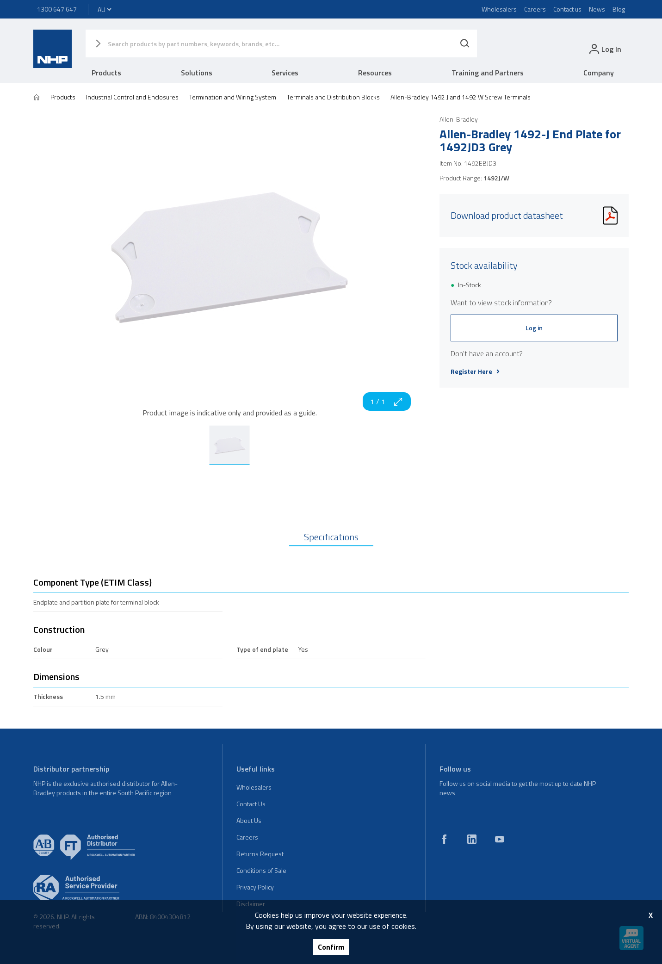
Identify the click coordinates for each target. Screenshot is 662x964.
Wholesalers (499, 9)
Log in (534, 328)
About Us (248, 820)
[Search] (465, 43)
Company (598, 72)
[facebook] (444, 839)
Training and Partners (488, 72)
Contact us (567, 9)
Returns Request (260, 854)
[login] (604, 49)
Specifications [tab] (331, 537)
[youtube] (499, 839)
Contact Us (251, 804)
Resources (375, 72)
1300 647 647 (57, 9)
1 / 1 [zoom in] (386, 401)
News (597, 9)
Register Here (475, 371)
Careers (535, 9)
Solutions (196, 72)
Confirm (331, 946)
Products (106, 72)
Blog (619, 9)
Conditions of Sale (261, 870)
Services (285, 72)
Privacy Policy (255, 887)
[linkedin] (471, 839)
